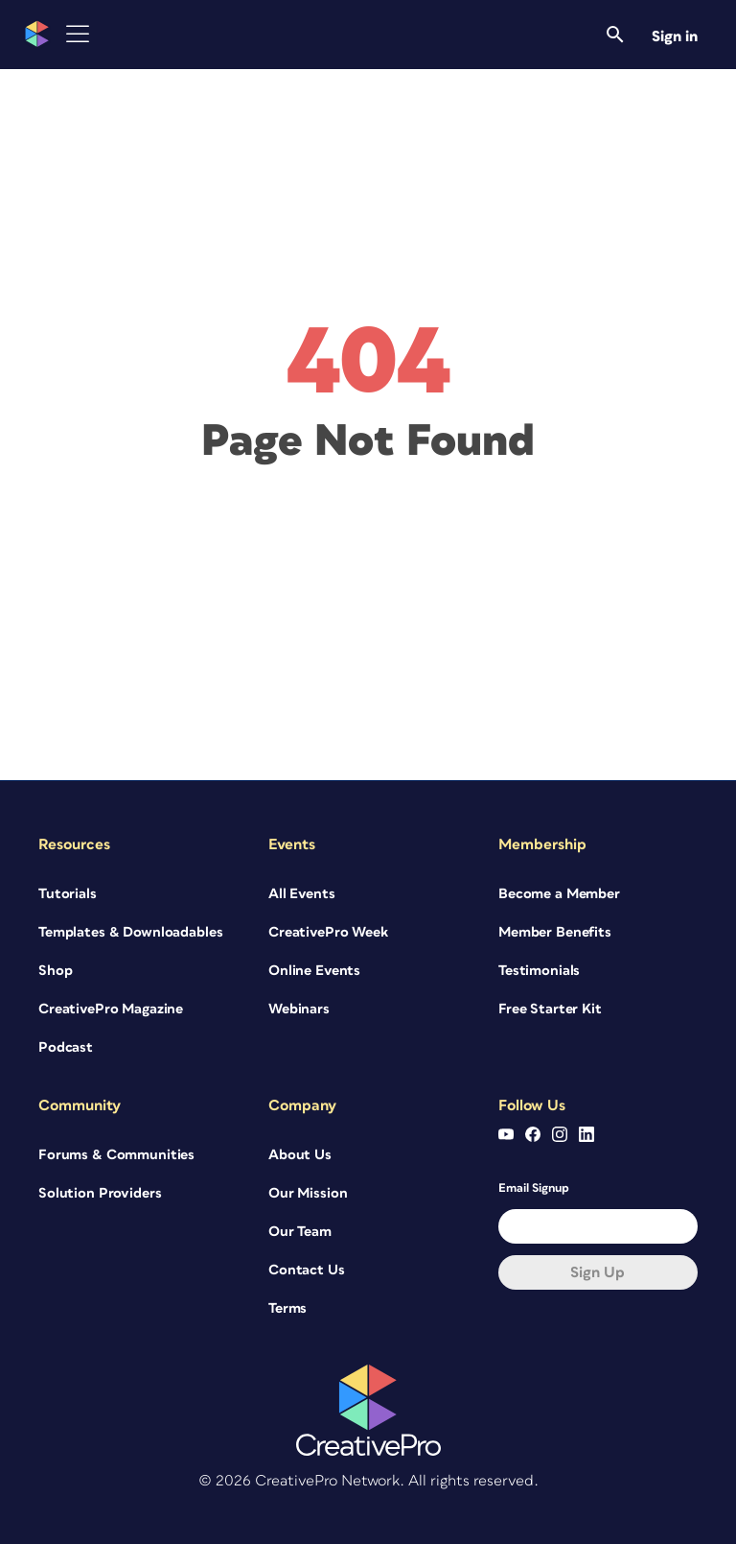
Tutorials (67, 894)
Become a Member (559, 894)
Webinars (299, 1009)
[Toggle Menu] (77, 34)
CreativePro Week (328, 932)
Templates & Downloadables (130, 932)
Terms (287, 1308)
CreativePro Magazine (110, 1009)
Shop (55, 970)
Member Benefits (554, 932)
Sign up (597, 1272)
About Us (300, 1155)
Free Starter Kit (550, 1009)
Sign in (675, 36)
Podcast (65, 1047)
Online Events (314, 970)
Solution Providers (99, 1193)
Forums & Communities (116, 1155)
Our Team (300, 1231)
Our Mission (307, 1193)
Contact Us (306, 1270)
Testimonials (539, 970)
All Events (301, 894)
